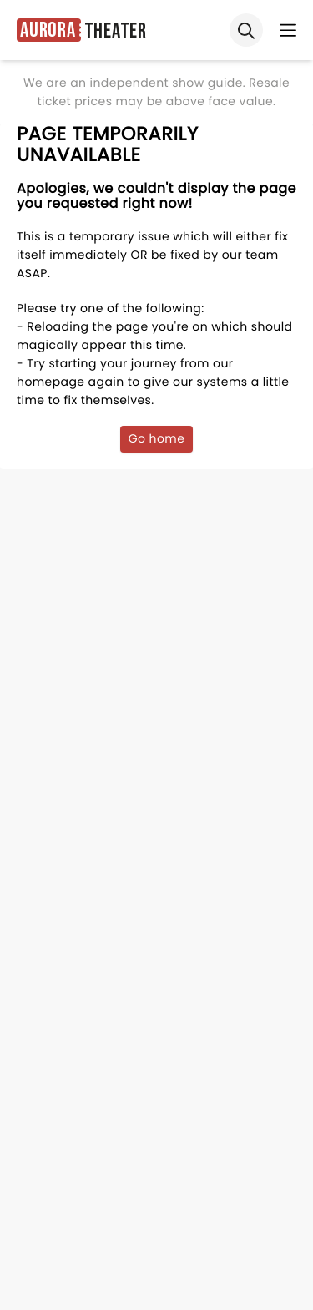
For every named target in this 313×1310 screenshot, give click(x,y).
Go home (157, 438)
